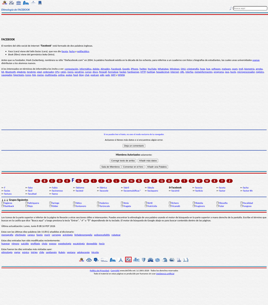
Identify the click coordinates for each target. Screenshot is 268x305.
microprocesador (246, 71)
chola (44, 243)
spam (235, 68)
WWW (121, 75)
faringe (55, 203)
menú (70, 71)
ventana (71, 252)
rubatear (116, 234)
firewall (103, 71)
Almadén (105, 68)
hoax (202, 68)
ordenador (48, 71)
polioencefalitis (102, 234)
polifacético (83, 51)
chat (87, 75)
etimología (6, 252)
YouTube (152, 68)
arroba (259, 68)
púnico (25, 252)
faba (30, 187)
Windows (175, 68)
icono (28, 75)
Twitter (142, 68)
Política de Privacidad (100, 270)
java (227, 71)
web (107, 75)
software (215, 68)
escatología (79, 243)
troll (241, 68)
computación (71, 68)
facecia (198, 187)
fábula (151, 187)
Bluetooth (10, 71)
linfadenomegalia (83, 234)
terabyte (31, 71)
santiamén (51, 252)
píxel (39, 71)
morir (47, 234)
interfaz (189, 71)
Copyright (115, 270)
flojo (30, 206)
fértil (150, 203)
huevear (5, 243)
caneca (31, 234)
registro (260, 71)
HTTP (142, 71)
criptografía (193, 68)
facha (72, 51)
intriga (34, 252)
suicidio (25, 243)
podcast (95, 75)
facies (7, 190)
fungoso (247, 206)
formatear (113, 71)
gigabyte (21, 71)
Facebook (116, 68)
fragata (127, 206)
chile (41, 252)
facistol (79, 190)
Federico (104, 203)
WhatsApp (163, 68)
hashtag (151, 71)
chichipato (20, 234)
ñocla (102, 243)
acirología (68, 234)
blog (81, 75)
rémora (15, 243)
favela (39, 234)
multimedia (51, 75)
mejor (17, 252)
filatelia (199, 203)
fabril (126, 187)
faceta (65, 51)
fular (221, 206)
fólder (55, 206)
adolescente (83, 252)
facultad (32, 193)
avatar (69, 75)
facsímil (175, 190)
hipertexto (18, 75)
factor (222, 190)
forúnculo (105, 206)
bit (2, 71)
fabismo (80, 187)
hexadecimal (162, 71)
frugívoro (200, 206)
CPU (57, 71)
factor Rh (248, 190)
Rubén (61, 252)
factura (7, 193)
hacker (122, 71)
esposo (52, 243)
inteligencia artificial (165, 273)
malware (226, 68)
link (34, 75)
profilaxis (35, 243)
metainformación (203, 71)
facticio (199, 190)
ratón (63, 71)
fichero (175, 203)
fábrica (103, 187)
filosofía (223, 203)
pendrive (79, 71)
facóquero (153, 190)
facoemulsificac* (132, 190)
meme (40, 75)
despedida (91, 243)
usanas (256, 60)
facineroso (57, 190)
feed (75, 75)
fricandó (175, 206)
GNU (183, 68)
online (61, 75)
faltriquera (33, 203)
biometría (249, 68)
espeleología (64, 243)
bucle (233, 71)
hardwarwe (133, 71)
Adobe (96, 68)
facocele (104, 190)
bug (208, 68)
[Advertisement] (134, 26)
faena (55, 193)
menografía (7, 234)
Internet (174, 71)
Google (126, 68)
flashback (9, 206)
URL (182, 71)
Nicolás (95, 252)
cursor (88, 71)
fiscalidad (248, 203)
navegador (6, 75)
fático (79, 203)
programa (219, 71)
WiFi (113, 75)
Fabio (55, 187)
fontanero (81, 206)
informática (85, 68)
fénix (126, 203)
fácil (30, 190)
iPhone (134, 68)
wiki (102, 75)
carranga (56, 234)
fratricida (152, 206)
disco (95, 71)
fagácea (8, 203)
